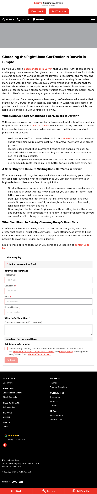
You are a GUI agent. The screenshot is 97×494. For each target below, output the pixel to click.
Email (48, 300)
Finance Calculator (59, 387)
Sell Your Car (59, 11)
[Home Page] (48, 4)
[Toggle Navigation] (93, 19)
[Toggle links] (12, 481)
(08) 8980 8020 (15, 466)
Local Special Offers (12, 393)
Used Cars (8, 383)
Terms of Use (56, 419)
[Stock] (16, 491)
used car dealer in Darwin (38, 68)
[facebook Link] (5, 445)
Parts (5, 426)
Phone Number (48, 310)
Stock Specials (10, 397)
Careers (54, 405)
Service (6, 417)
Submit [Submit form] (11, 360)
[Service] (48, 491)
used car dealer (40, 125)
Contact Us (55, 397)
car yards (66, 138)
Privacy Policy (56, 415)
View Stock (37, 11)
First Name (48, 278)
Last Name (48, 289)
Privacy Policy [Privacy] (66, 351)
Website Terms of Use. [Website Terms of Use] (39, 354)
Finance (53, 383)
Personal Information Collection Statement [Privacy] (33, 351)
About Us (54, 401)
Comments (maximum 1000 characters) (48, 328)
